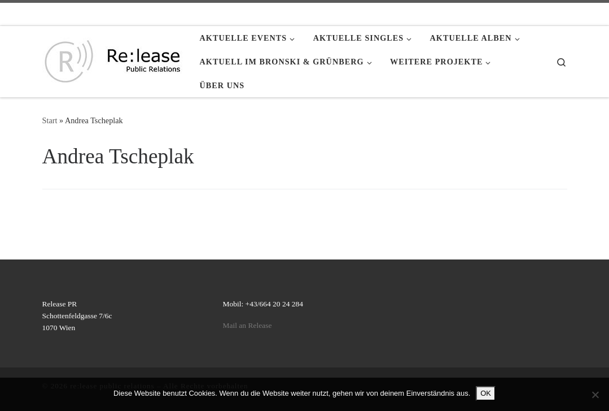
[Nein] (595, 394)
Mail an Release (246, 325)
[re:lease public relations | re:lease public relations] (112, 59)
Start (50, 120)
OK (485, 393)
